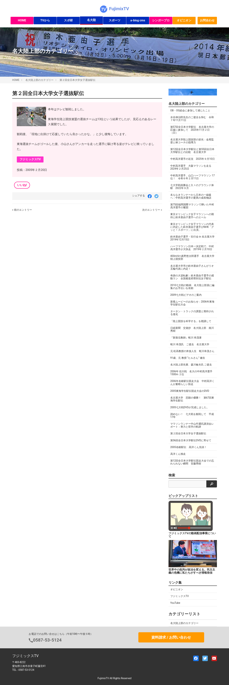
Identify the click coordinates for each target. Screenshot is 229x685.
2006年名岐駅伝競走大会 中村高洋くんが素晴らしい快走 (192, 382)
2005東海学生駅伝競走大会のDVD (189, 390)
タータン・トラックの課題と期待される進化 (192, 313)
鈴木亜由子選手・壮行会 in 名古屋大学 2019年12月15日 (193, 238)
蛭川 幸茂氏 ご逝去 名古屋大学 (189, 344)
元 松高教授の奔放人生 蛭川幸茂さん (192, 351)
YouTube (175, 602)
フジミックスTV (30, 159)
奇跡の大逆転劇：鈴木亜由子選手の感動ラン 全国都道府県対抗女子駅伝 (192, 277)
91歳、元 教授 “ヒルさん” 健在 (187, 357)
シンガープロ (161, 20)
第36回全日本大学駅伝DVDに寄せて (190, 440)
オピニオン (184, 20)
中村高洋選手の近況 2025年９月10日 (192, 158)
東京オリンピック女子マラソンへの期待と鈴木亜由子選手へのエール (192, 216)
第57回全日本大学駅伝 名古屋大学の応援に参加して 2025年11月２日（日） (192, 129)
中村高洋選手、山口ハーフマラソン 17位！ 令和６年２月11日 (192, 177)
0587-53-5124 (47, 640)
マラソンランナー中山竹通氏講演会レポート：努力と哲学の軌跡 (192, 425)
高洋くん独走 (178, 453)
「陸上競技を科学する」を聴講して (190, 321)
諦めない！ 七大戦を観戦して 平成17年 (192, 415)
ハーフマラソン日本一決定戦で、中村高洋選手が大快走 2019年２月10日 (192, 248)
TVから (45, 20)
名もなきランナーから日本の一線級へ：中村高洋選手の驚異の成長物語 (190, 196)
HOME (22, 20)
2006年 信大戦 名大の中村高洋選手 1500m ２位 (191, 373)
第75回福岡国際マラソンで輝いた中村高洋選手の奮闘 (192, 206)
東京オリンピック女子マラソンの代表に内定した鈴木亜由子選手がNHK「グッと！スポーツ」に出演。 (192, 227)
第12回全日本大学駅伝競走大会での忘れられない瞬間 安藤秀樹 (192, 462)
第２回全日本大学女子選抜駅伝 (77, 80)
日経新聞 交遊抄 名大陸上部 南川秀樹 (192, 329)
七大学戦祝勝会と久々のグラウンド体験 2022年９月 (192, 187)
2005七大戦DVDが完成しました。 (189, 407)
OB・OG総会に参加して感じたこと (190, 110)
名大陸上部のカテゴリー (39, 80)
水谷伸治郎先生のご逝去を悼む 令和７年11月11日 (192, 119)
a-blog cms (137, 20)
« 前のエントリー (22, 209)
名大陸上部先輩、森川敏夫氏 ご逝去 (191, 364)
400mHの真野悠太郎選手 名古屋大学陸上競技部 (192, 257)
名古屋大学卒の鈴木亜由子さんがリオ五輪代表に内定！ (192, 267)
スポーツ (114, 20)
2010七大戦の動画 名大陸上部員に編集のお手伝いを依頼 (192, 287)
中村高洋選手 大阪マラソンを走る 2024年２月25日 (192, 167)
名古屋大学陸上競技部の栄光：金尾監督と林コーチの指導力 (192, 141)
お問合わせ (207, 20)
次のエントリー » (152, 209)
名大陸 (91, 20)
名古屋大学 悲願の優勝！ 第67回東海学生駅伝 (192, 399)
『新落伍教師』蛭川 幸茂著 (186, 337)
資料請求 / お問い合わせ (171, 637)
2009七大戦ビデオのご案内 (186, 294)
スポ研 (68, 20)
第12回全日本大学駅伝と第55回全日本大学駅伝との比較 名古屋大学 (192, 151)
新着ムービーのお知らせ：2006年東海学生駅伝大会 (192, 303)
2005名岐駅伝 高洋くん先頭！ (188, 447)
